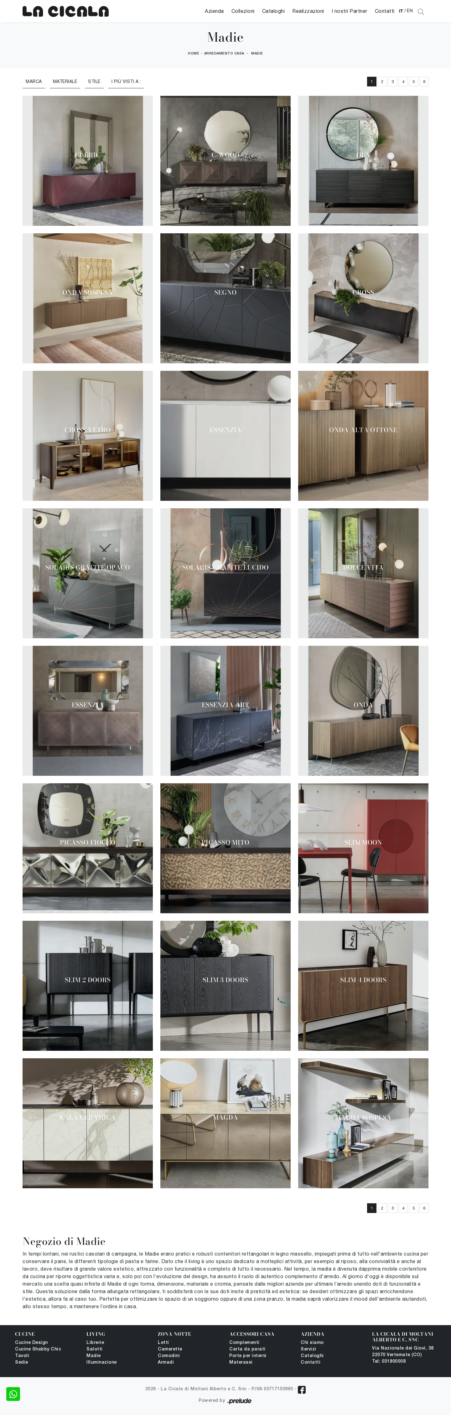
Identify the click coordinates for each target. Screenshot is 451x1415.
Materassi (241, 1363)
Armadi (166, 1363)
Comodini (169, 1356)
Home (193, 53)
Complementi (244, 1343)
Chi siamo (312, 1343)
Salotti (94, 1349)
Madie (257, 53)
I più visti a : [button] (126, 81)
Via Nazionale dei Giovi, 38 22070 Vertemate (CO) (403, 1351)
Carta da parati (247, 1349)
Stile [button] (94, 81)
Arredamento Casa (224, 53)
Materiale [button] (65, 81)
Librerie (95, 1343)
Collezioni (243, 11)
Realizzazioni (308, 11)
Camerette (170, 1349)
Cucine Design (31, 1343)
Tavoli (22, 1356)
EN (410, 10)
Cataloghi (273, 11)
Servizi (308, 1349)
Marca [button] (34, 81)
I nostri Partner (349, 11)
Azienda (214, 11)
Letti (163, 1343)
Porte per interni (248, 1356)
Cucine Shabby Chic (38, 1349)
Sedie (21, 1363)
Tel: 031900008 (389, 1362)
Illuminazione (101, 1363)
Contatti (385, 11)
